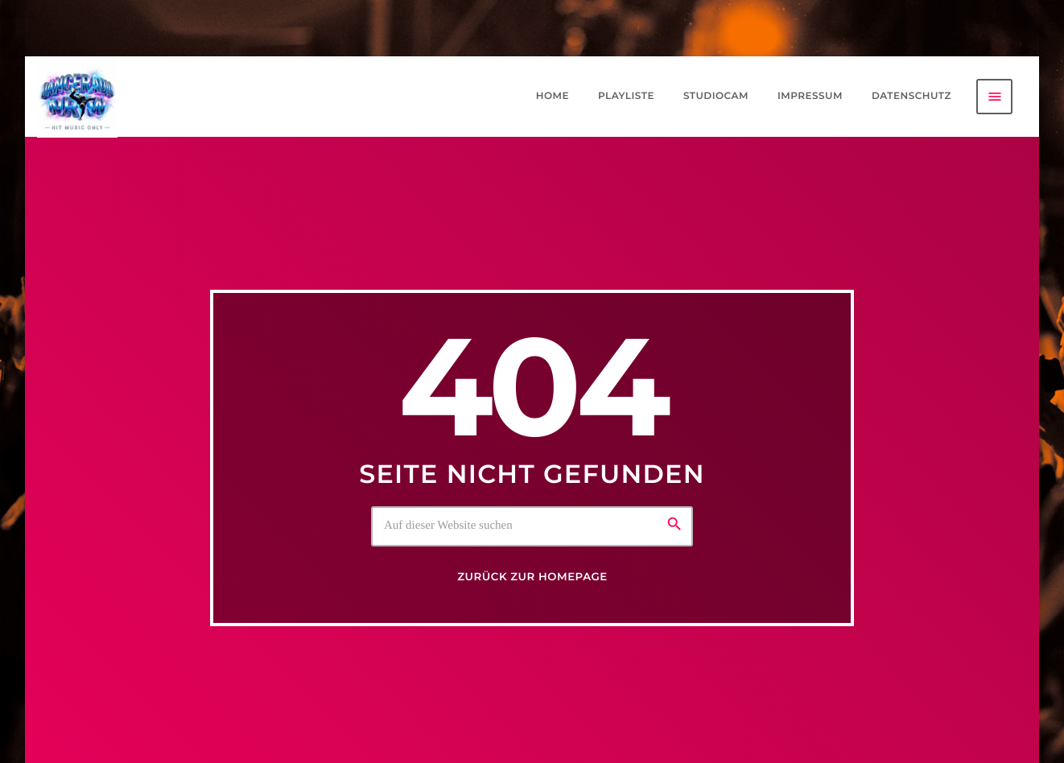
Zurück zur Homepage (532, 577)
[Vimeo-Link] (77, 96)
